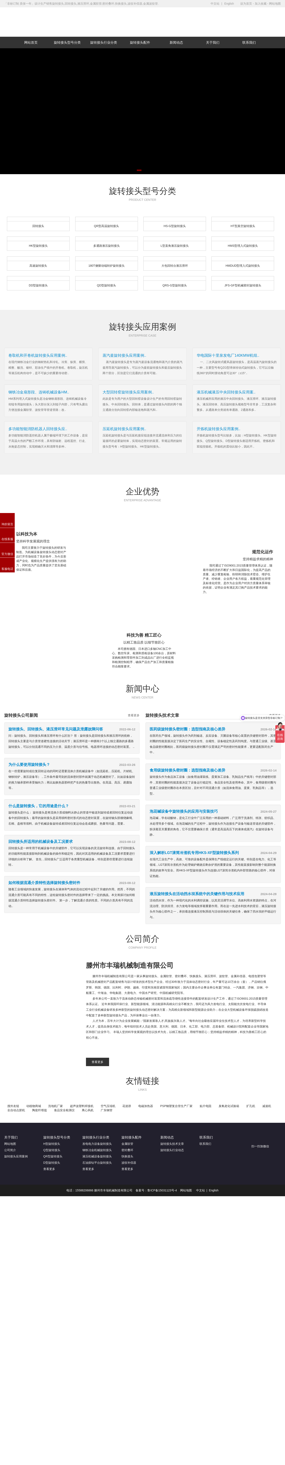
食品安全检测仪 (64, 1110)
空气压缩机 (108, 1106)
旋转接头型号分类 (67, 42)
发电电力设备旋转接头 (97, 1143)
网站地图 (275, 3)
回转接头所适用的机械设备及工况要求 (40, 842)
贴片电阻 (205, 1106)
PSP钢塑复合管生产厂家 (176, 1106)
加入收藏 (261, 3)
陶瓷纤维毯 (39, 1110)
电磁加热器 (145, 1106)
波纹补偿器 (128, 1162)
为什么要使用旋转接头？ (29, 765)
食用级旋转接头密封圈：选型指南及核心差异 (187, 770)
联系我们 (249, 42)
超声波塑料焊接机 (82, 1106)
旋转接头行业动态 (172, 1150)
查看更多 (134, 715)
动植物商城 (33, 1106)
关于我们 (212, 42)
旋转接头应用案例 (16, 1156)
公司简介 (10, 1150)
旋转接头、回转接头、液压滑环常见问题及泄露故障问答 (55, 729)
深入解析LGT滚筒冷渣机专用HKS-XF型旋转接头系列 (194, 853)
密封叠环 (127, 1150)
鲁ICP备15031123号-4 (162, 1190)
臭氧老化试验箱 (229, 1106)
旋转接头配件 (140, 42)
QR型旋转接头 (52, 1156)
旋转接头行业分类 (103, 42)
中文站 (215, 3)
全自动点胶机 (16, 1110)
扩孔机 (250, 1106)
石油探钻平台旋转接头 (97, 1162)
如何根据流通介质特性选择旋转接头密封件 (44, 883)
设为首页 (246, 3)
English (229, 3)
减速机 (266, 1106)
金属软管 (127, 1143)
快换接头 (127, 1156)
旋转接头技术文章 (172, 1143)
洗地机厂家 (55, 1106)
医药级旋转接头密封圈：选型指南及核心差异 (187, 729)
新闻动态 (176, 42)
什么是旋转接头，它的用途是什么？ (38, 806)
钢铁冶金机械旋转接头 (97, 1150)
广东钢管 (106, 1110)
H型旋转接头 (51, 1143)
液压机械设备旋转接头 (97, 1156)
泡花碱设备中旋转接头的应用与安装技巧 (184, 811)
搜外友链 (13, 1106)
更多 (7, 295)
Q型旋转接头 (51, 1150)
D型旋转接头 (51, 1162)
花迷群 (126, 1106)
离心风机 (88, 1110)
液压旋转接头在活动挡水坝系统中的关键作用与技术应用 (197, 894)
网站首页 (31, 42)
